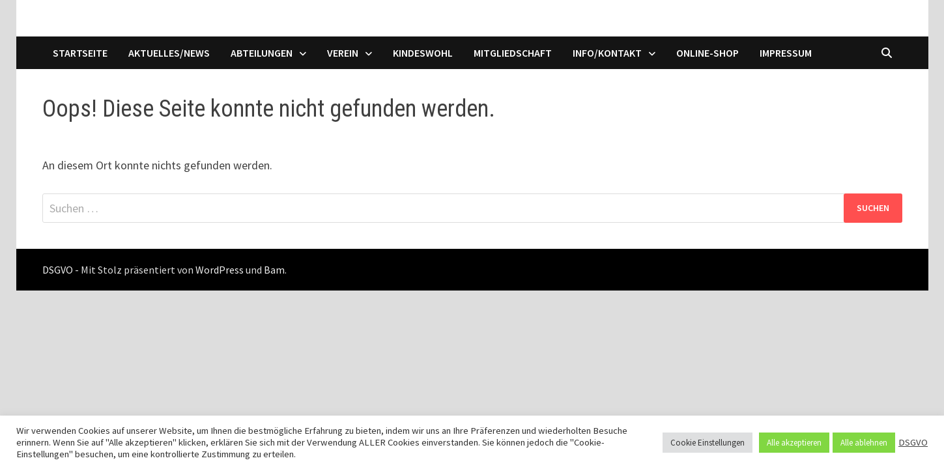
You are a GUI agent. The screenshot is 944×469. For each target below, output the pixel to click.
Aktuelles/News (169, 52)
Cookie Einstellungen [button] (707, 442)
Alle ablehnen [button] (863, 442)
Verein (342, 52)
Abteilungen (262, 52)
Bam (274, 269)
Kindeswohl (423, 52)
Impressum (786, 52)
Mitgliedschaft (513, 52)
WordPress (219, 269)
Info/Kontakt (607, 52)
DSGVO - (60, 269)
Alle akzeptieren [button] (794, 442)
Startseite (80, 52)
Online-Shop (707, 52)
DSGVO (913, 442)
